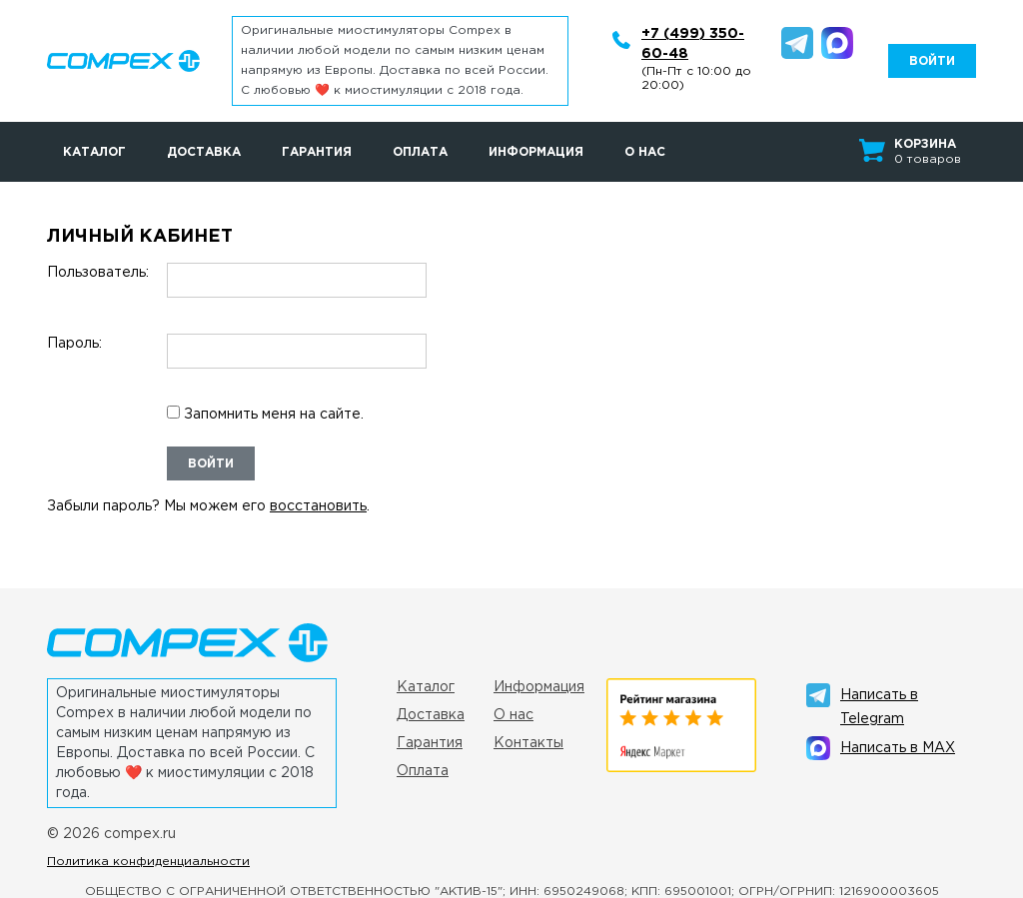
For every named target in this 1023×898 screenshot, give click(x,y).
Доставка (204, 152)
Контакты (528, 743)
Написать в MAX (897, 748)
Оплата (420, 152)
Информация (536, 152)
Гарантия (317, 152)
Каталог (94, 152)
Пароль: (74, 344)
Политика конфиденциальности (148, 861)
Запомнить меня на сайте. (265, 413)
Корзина (925, 144)
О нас (644, 152)
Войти (211, 463)
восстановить (318, 506)
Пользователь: (98, 273)
